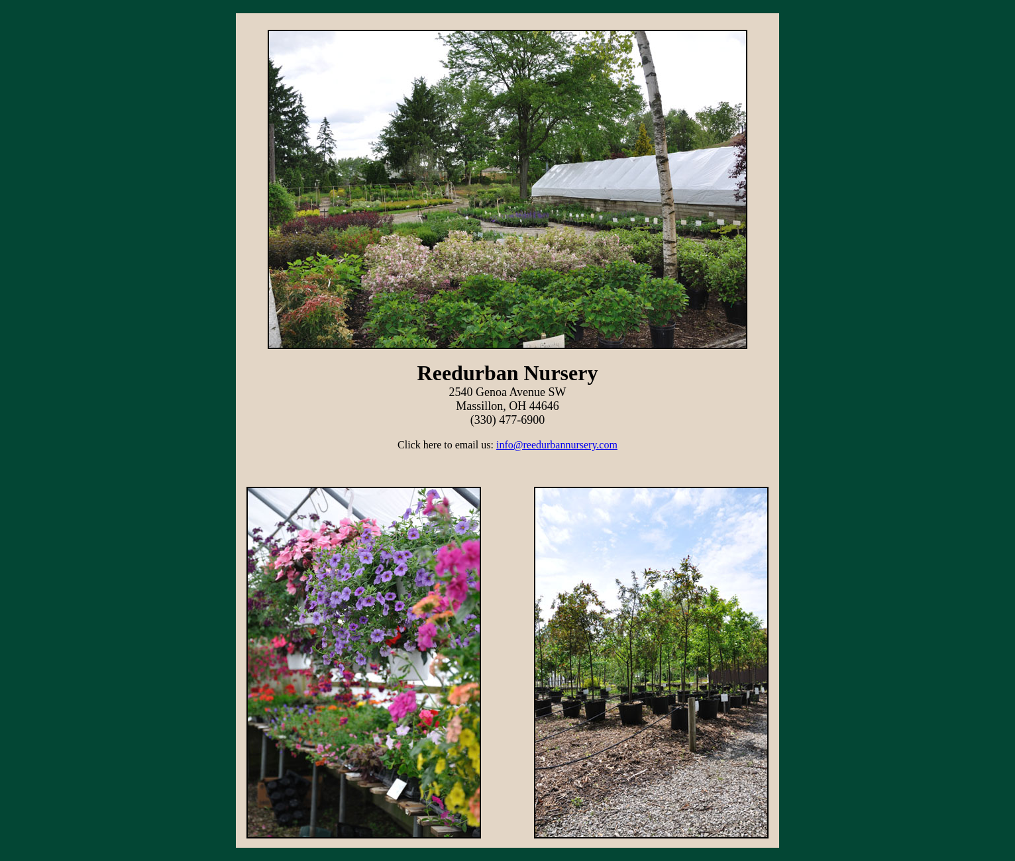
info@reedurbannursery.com (556, 444)
